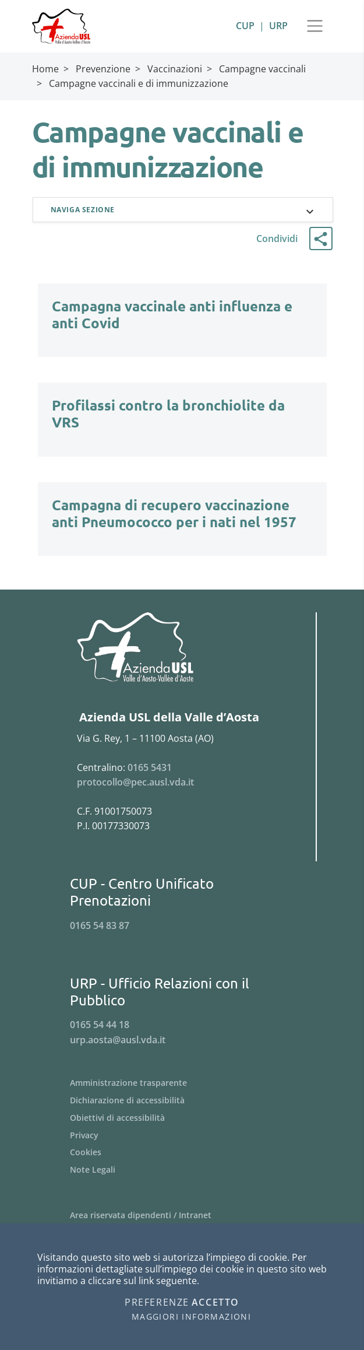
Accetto (215, 1302)
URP (278, 25)
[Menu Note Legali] (182, 1171)
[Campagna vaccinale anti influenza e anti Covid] (182, 325)
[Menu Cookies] (182, 1153)
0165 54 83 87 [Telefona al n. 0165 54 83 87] (99, 926)
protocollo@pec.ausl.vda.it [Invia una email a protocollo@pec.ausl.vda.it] (135, 783)
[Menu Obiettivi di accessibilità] (182, 1118)
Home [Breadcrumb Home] (45, 68)
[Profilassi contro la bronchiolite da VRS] (182, 425)
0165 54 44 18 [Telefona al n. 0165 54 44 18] (99, 1025)
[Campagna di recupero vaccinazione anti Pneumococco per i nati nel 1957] (182, 524)
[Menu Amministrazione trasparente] (182, 1083)
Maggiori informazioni (191, 1317)
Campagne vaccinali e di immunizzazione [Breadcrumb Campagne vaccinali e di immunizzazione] (138, 83)
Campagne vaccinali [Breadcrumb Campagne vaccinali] (262, 68)
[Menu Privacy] (182, 1136)
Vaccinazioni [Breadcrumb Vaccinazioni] (174, 68)
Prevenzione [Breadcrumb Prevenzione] (103, 68)
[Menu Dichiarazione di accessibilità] (182, 1101)
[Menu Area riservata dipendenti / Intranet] (182, 1216)
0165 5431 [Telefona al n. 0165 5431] (150, 768)
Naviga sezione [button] (84, 210)
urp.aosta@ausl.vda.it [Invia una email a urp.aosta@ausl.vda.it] (117, 1040)
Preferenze (157, 1302)
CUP (245, 25)
